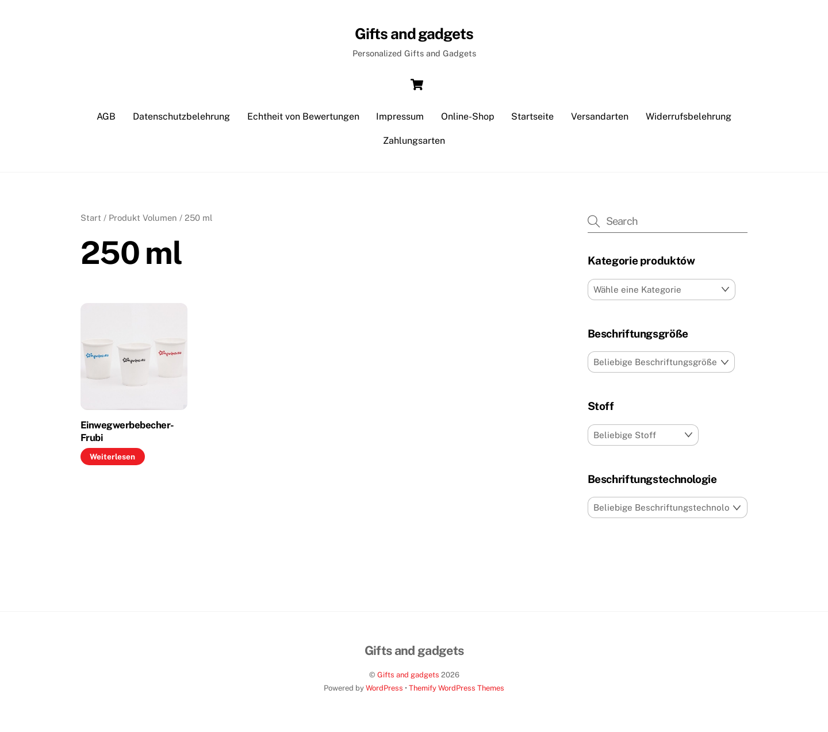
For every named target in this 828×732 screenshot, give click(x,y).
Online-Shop (467, 120)
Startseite (532, 120)
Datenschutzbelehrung (181, 120)
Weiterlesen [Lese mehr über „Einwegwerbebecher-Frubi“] (112, 460)
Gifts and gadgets (408, 678)
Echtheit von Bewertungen (303, 120)
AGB (106, 120)
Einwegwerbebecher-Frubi (127, 435)
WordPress (384, 692)
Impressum (400, 120)
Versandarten (599, 120)
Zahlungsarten (414, 144)
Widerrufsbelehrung (688, 120)
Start (90, 222)
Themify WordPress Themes (456, 692)
